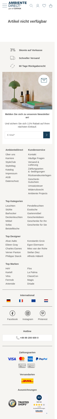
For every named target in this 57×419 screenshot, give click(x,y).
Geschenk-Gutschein (34, 180)
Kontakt (32, 154)
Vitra (8, 276)
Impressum (11, 173)
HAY (8, 268)
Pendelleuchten (35, 205)
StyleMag (11, 165)
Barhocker (11, 213)
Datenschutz (12, 181)
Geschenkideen (35, 217)
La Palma (32, 272)
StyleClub (11, 162)
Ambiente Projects (38, 193)
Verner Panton (13, 252)
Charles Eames (14, 248)
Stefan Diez (33, 252)
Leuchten (10, 205)
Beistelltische (12, 228)
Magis (30, 279)
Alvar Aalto (11, 241)
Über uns (10, 154)
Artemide (10, 283)
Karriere (10, 158)
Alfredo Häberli (35, 256)
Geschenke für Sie (37, 224)
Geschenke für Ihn (37, 221)
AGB (8, 177)
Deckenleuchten (14, 217)
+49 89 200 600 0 (27, 337)
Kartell (9, 272)
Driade (30, 283)
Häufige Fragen (36, 158)
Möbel (9, 221)
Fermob (10, 279)
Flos (29, 268)
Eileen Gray (12, 244)
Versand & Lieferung (33, 163)
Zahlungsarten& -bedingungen (36, 170)
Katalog (10, 169)
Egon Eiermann (35, 244)
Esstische (32, 209)
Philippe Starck (13, 256)
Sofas (9, 224)
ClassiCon (32, 276)
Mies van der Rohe (37, 248)
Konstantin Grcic (36, 241)
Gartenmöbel (34, 213)
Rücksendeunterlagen (38, 175)
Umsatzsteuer (35, 185)
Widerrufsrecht (36, 189)
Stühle (9, 209)
